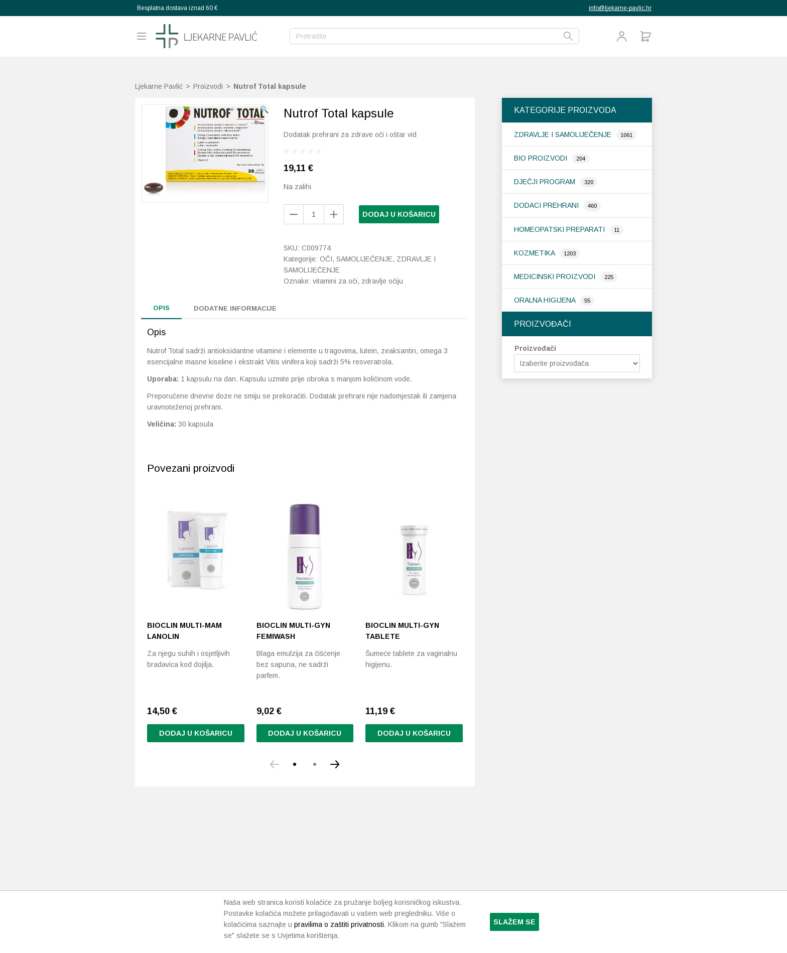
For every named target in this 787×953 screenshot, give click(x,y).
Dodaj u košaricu (399, 214)
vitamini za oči (335, 281)
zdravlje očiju (382, 281)
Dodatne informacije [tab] (235, 308)
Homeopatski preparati (560, 229)
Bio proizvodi (541, 158)
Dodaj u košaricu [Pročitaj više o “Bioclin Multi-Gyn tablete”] (414, 733)
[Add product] (294, 214)
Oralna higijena (545, 300)
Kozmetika (535, 253)
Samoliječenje (364, 259)
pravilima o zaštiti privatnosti (339, 924)
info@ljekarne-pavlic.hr (620, 8)
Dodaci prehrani (547, 205)
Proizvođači (535, 348)
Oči (326, 259)
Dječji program (545, 182)
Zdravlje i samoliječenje (563, 134)
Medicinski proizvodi (555, 277)
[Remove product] (334, 214)
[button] (264, 109)
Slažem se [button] (514, 922)
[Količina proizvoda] (314, 214)
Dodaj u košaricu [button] (195, 733)
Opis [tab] (161, 308)
